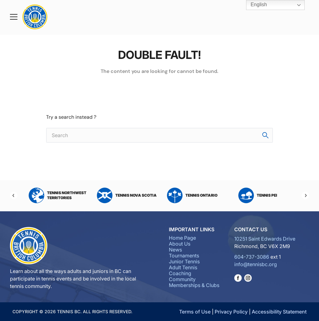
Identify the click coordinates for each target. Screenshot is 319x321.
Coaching (180, 273)
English (254, 5)
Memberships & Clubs (194, 285)
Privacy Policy (231, 312)
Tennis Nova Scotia (127, 195)
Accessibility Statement (279, 312)
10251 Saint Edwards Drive (264, 239)
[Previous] (13, 195)
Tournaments (184, 255)
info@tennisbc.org (255, 264)
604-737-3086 (251, 257)
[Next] (305, 195)
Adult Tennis (183, 267)
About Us (179, 244)
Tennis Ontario (192, 195)
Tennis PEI (257, 195)
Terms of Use (195, 312)
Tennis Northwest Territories (57, 195)
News (175, 250)
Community (182, 279)
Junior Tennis (184, 261)
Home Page (182, 238)
